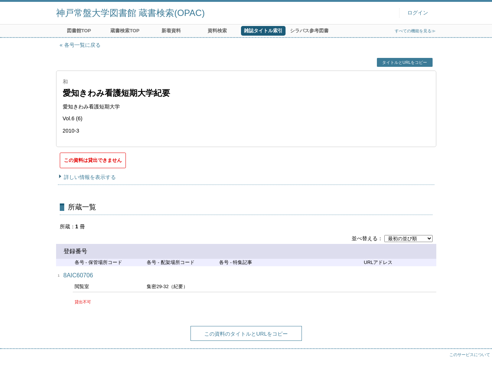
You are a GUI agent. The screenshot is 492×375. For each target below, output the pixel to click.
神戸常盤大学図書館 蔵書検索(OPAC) (130, 13)
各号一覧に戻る (82, 45)
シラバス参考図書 (309, 30)
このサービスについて (469, 354)
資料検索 (217, 30)
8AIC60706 (78, 275)
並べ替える (365, 238)
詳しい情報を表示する (90, 177)
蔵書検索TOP (124, 30)
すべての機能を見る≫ (415, 31)
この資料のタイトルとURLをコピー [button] (246, 334)
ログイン (417, 13)
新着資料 (171, 30)
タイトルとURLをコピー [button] (404, 62)
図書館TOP (79, 30)
